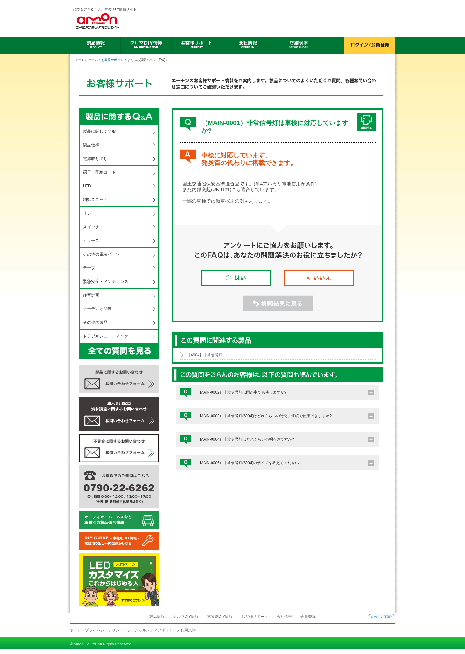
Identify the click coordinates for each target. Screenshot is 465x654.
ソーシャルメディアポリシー (152, 630)
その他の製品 (95, 322)
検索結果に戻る (278, 303)
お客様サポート (112, 60)
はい (236, 278)
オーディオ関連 (97, 308)
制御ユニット (95, 199)
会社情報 (284, 616)
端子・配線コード (99, 172)
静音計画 (91, 295)
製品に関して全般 (99, 131)
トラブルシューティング (105, 336)
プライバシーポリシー (104, 630)
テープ (89, 267)
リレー (89, 213)
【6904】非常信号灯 (204, 355)
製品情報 (157, 616)
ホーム (93, 60)
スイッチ (91, 226)
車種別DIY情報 (219, 616)
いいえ (319, 278)
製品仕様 (91, 145)
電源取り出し (95, 158)
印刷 (366, 122)
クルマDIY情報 (186, 616)
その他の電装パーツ (101, 254)
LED (87, 186)
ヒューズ (91, 240)
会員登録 (308, 616)
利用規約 (188, 630)
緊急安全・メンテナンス (105, 281)
